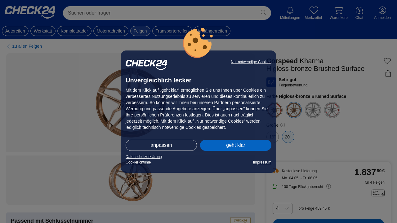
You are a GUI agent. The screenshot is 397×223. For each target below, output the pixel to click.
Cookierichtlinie (138, 162)
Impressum (262, 162)
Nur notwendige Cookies (251, 62)
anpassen (161, 145)
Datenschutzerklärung (144, 157)
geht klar (235, 145)
